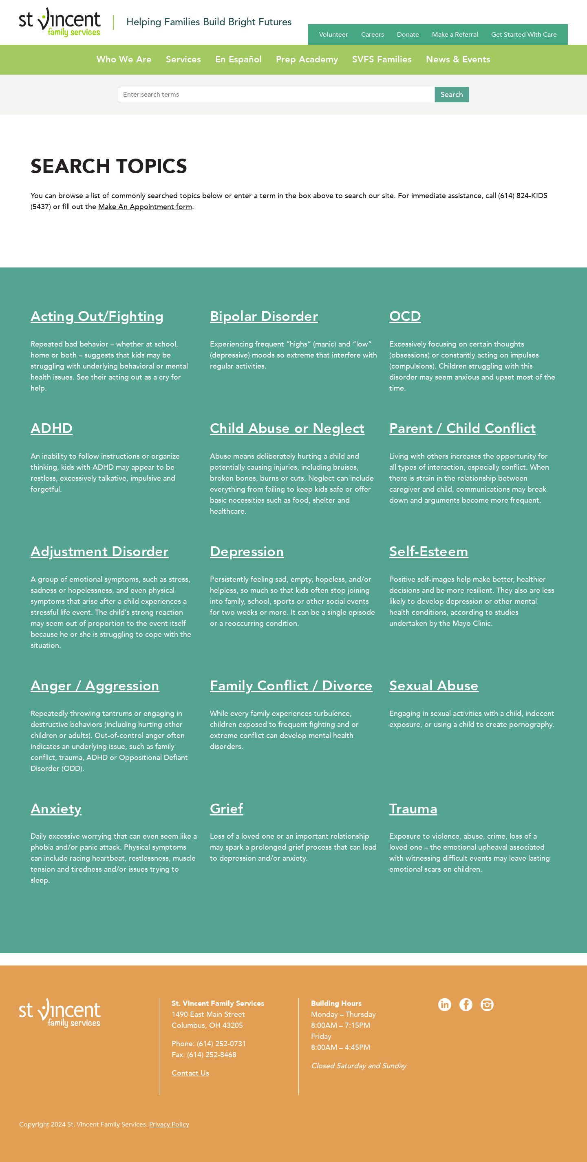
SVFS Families (382, 59)
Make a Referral (455, 34)
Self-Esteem (428, 551)
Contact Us (190, 1073)
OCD (405, 316)
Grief (226, 809)
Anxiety (56, 809)
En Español (238, 59)
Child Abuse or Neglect (287, 428)
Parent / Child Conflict (462, 428)
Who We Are (124, 59)
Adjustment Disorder (100, 551)
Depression (247, 551)
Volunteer (333, 34)
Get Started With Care (524, 34)
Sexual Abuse (434, 685)
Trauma (413, 809)
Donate (408, 34)
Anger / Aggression (95, 685)
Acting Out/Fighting (97, 316)
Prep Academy (307, 59)
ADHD (52, 428)
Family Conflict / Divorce (291, 685)
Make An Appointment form (145, 207)
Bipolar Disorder (264, 316)
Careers (372, 34)
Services (183, 59)
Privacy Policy (169, 1124)
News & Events (458, 59)
